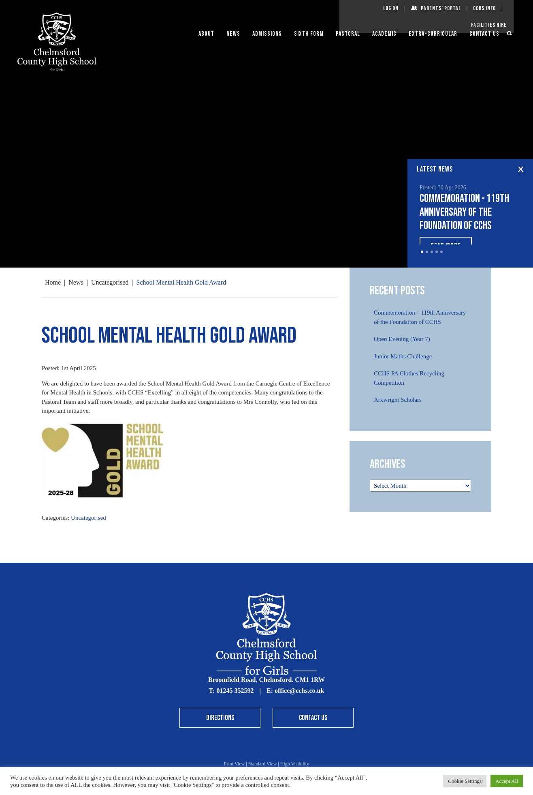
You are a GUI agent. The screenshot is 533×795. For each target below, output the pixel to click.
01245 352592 (235, 690)
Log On (391, 8)
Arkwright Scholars (398, 399)
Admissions (267, 34)
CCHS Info (484, 8)
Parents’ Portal (441, 8)
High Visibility (294, 764)
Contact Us (484, 34)
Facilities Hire (489, 24)
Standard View (262, 764)
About (206, 34)
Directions (220, 718)
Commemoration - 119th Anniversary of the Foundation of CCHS (464, 212)
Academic (384, 34)
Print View (234, 764)
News (233, 34)
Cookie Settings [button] (465, 781)
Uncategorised (88, 517)
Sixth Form (309, 34)
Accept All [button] (506, 781)
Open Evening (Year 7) (402, 339)
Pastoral (348, 34)
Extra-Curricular (433, 34)
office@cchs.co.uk (299, 690)
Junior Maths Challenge (403, 356)
